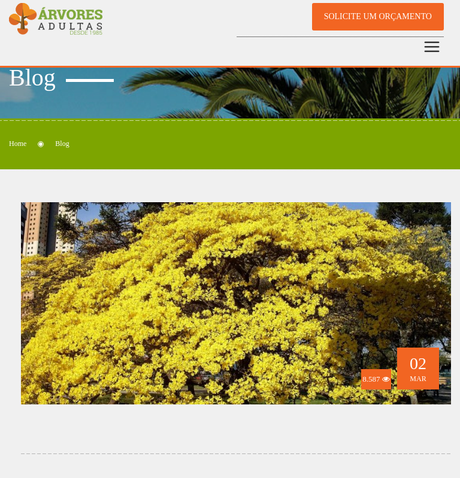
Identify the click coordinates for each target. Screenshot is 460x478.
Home (17, 143)
